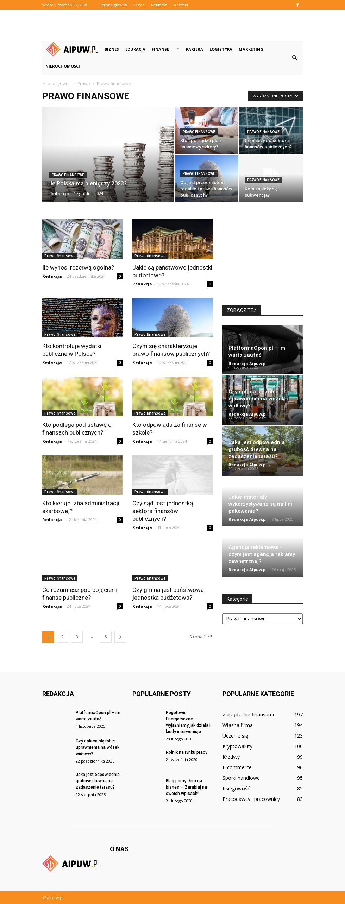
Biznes (112, 49)
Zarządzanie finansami (248, 714)
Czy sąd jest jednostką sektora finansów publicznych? (162, 511)
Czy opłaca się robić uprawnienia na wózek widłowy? (256, 398)
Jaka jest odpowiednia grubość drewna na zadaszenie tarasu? (256, 449)
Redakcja (59, 193)
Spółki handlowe (241, 778)
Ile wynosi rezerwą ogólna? (78, 267)
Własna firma (237, 725)
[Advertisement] (172, 25)
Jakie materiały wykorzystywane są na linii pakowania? (261, 504)
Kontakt (181, 4)
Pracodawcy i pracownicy (251, 799)
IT (177, 49)
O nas (139, 4)
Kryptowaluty (237, 746)
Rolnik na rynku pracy (186, 752)
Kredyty (231, 756)
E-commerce (237, 767)
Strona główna (113, 4)
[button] (294, 57)
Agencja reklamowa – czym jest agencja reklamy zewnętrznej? (261, 554)
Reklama (159, 4)
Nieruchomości (62, 66)
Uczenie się (235, 735)
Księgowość (236, 788)
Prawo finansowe (68, 175)
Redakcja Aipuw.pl (247, 363)
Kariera (194, 49)
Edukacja (135, 49)
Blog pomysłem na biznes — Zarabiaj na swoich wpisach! (186, 787)
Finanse (160, 49)
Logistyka (220, 49)
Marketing (251, 49)
